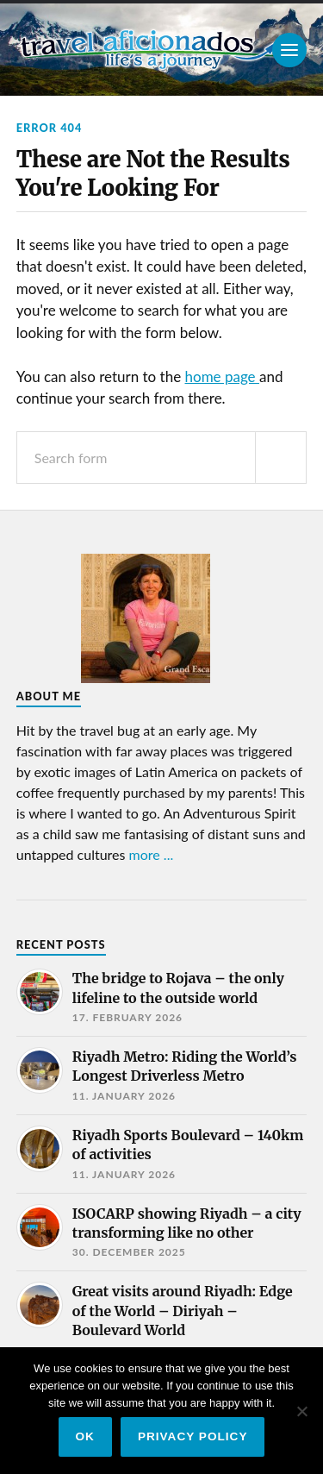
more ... (151, 854)
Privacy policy (193, 1436)
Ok (85, 1436)
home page (222, 376)
